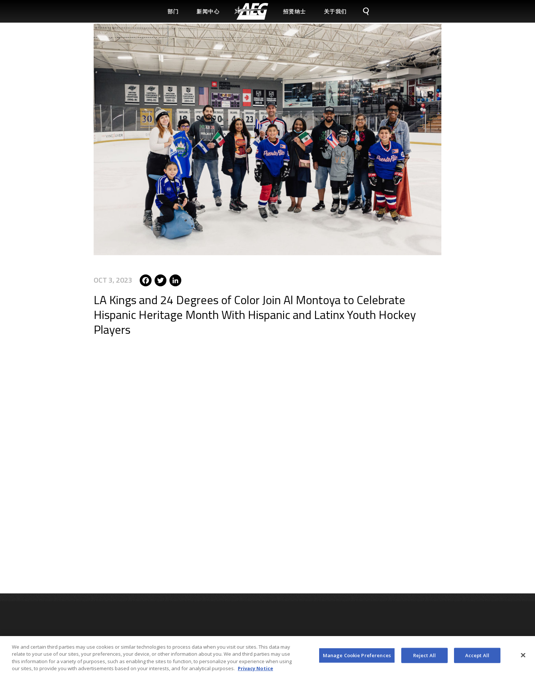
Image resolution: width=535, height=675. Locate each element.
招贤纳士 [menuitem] (294, 11)
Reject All (424, 657)
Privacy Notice (255, 671)
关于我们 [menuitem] (335, 11)
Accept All (477, 657)
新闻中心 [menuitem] (208, 11)
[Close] (523, 657)
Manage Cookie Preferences (357, 657)
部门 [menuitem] (173, 11)
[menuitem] (251, 11)
